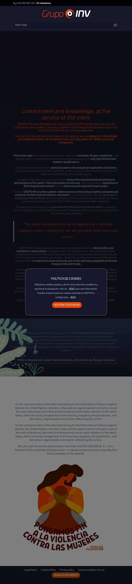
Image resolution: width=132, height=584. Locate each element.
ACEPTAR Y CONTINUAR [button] (66, 305)
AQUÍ (71, 289)
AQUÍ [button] (73, 297)
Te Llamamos (43, 3)
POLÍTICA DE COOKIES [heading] (66, 278)
